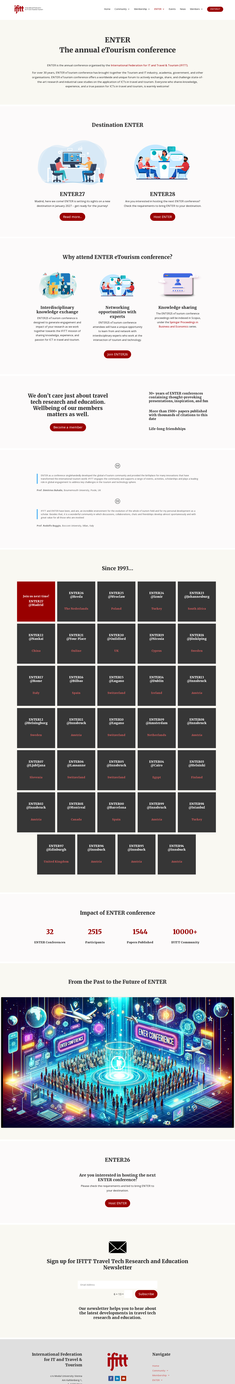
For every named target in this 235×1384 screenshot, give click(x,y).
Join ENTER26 (117, 354)
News (183, 9)
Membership (140, 9)
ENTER (157, 9)
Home (107, 9)
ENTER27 (215, 8)
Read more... (72, 217)
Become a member (68, 427)
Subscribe (146, 1294)
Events (172, 9)
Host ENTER (163, 217)
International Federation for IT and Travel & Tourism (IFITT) (149, 65)
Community (121, 9)
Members (195, 9)
